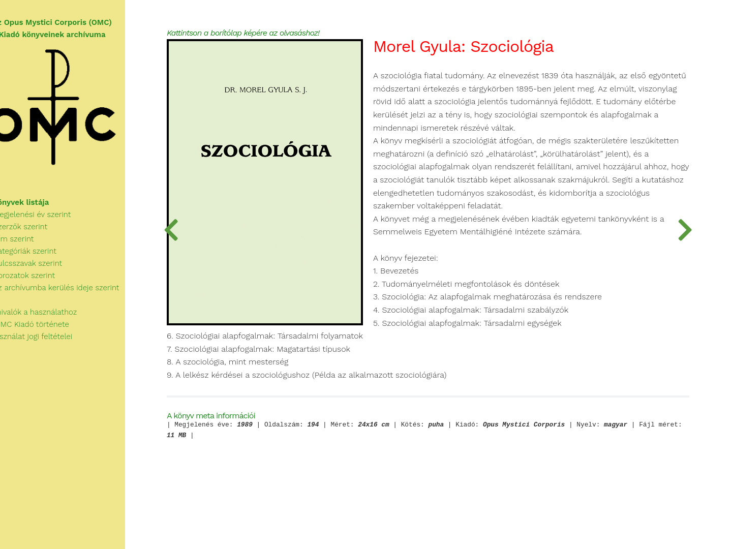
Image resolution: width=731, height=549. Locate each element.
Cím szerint (27, 244)
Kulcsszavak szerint (41, 268)
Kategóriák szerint (38, 256)
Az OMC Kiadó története (45, 329)
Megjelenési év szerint (46, 220)
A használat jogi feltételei (46, 342)
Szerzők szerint (34, 232)
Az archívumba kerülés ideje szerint (70, 293)
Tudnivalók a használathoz (49, 317)
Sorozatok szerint (38, 281)
